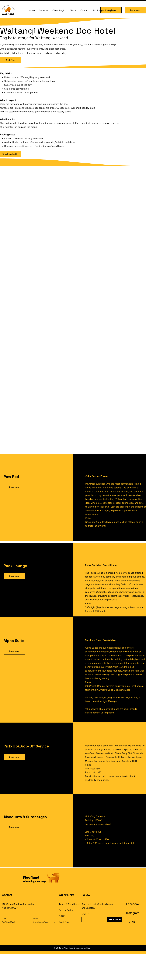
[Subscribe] (114, 919)
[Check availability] (10, 154)
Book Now (64, 922)
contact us (98, 712)
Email (84, 914)
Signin (89, 948)
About (62, 915)
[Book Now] (135, 10)
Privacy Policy (66, 910)
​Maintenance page (68, 928)
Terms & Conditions (69, 904)
